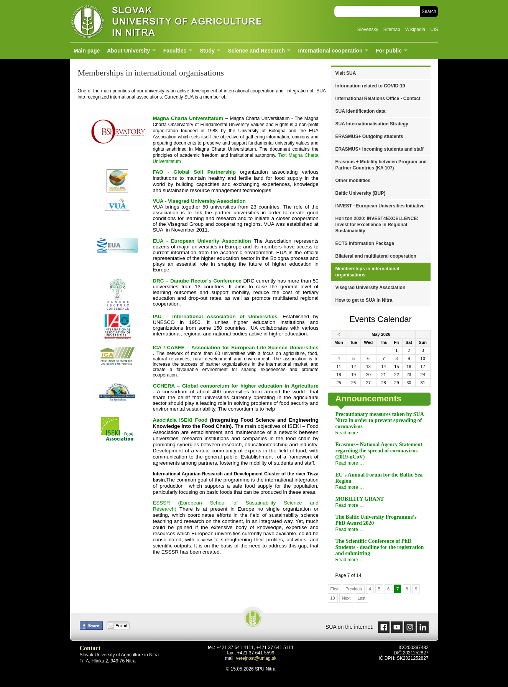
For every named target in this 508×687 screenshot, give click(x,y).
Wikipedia (415, 29)
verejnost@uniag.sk (256, 658)
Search (429, 11)
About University (128, 51)
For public (389, 51)
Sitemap (391, 29)
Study (207, 51)
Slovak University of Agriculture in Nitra (164, 21)
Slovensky (367, 29)
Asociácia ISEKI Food (180, 420)
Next (346, 598)
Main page (87, 51)
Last (361, 598)
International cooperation (330, 51)
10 (332, 598)
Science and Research (256, 51)
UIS (434, 29)
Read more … (349, 433)
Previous (353, 589)
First (334, 589)
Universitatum (188, 118)
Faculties (175, 51)
